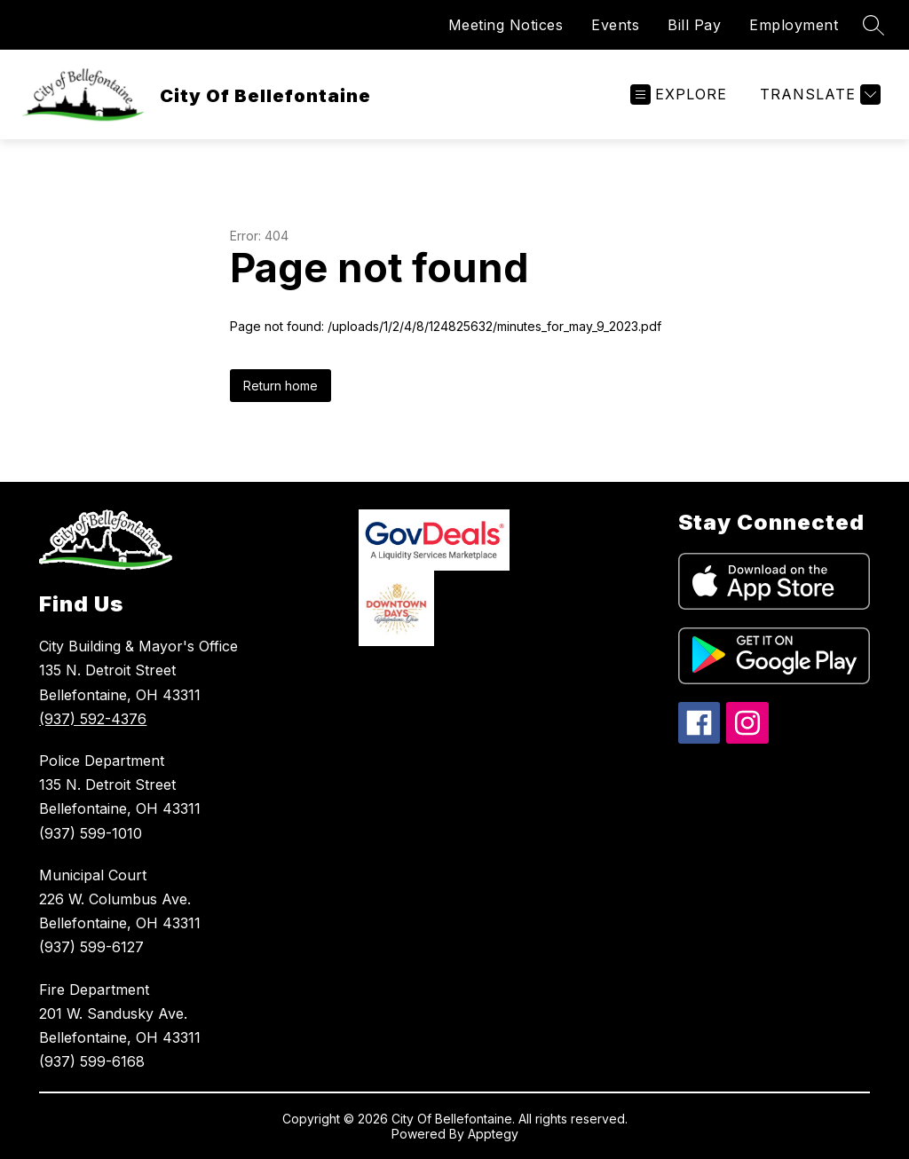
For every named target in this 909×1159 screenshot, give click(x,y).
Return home (280, 385)
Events (615, 25)
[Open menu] (678, 94)
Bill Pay (694, 25)
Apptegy (493, 1133)
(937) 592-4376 (92, 719)
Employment (793, 25)
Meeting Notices (506, 25)
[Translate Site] (818, 94)
